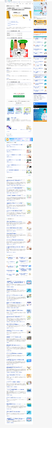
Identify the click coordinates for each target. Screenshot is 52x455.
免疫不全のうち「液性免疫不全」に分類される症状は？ (15, 310)
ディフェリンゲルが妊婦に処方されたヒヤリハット (14, 149)
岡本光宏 (7, 181)
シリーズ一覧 (14, 3)
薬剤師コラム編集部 (8, 145)
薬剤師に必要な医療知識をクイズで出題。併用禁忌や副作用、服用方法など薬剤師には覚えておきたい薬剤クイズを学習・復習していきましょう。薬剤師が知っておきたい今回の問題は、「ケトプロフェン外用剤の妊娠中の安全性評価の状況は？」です (16, 242)
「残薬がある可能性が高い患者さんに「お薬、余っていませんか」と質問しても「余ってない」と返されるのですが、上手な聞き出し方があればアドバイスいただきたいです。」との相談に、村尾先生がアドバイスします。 (16, 326)
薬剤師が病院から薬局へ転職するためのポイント (14, 345)
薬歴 (32, 3)
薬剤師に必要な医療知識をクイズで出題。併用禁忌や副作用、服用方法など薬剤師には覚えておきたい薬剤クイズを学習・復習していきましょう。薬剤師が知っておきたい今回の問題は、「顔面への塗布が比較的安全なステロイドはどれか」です (16, 223)
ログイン (46, 0)
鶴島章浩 (7, 303)
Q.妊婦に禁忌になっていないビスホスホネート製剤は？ (15, 330)
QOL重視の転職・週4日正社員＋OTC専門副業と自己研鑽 (15, 359)
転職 (10, 350)
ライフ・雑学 (8, 379)
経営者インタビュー (41, 96)
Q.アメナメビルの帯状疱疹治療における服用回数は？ (15, 353)
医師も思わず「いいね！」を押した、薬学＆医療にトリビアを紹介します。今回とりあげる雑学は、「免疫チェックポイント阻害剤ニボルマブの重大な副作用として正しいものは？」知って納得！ (16, 377)
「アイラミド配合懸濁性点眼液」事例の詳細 (13, 22)
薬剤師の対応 (9, 23)
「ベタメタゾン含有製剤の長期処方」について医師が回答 (15, 389)
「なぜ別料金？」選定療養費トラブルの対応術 (14, 195)
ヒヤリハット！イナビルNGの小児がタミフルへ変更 (15, 144)
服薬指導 (30, 3)
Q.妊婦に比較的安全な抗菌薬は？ (12, 233)
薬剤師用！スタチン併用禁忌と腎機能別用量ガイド (14, 302)
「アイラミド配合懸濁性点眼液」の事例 (12, 21)
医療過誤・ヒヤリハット (12, 146)
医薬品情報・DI (8, 185)
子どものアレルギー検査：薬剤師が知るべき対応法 (14, 210)
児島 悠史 (22, 289)
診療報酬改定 (26, 3)
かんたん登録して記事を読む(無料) (19, 96)
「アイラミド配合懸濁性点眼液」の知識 (12, 24)
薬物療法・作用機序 (13, 185)
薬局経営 (17, 372)
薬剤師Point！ (9, 25)
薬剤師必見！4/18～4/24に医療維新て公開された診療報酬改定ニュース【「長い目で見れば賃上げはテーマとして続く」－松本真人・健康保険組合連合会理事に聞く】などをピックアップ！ (16, 285)
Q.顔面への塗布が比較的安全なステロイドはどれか (14, 221)
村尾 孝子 (24, 324)
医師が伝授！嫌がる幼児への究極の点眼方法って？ (14, 180)
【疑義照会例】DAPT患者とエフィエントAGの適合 (14, 203)
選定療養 (20, 3)
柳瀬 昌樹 (11, 331)
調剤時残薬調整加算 (13, 372)
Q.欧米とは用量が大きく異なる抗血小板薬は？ (14, 411)
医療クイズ (23, 3)
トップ (7, 3)
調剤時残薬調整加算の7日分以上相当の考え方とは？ (15, 367)
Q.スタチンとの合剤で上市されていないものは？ (14, 397)
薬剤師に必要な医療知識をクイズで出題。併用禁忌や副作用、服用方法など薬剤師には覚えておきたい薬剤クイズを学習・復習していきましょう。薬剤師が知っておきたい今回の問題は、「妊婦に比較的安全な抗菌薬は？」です (16, 235)
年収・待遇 (8, 350)
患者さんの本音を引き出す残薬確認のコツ (13, 324)
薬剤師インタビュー (9, 364)
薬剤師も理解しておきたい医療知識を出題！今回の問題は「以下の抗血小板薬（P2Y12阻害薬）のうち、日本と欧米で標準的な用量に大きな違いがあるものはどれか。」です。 (16, 414)
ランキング (10, 3)
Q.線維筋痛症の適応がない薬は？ (12, 289)
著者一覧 (17, 3)
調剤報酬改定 (8, 372)
